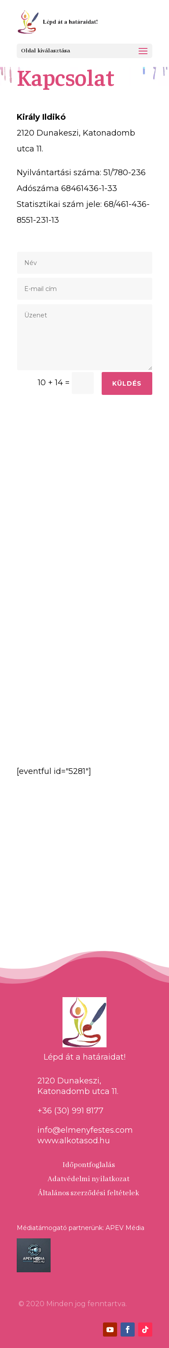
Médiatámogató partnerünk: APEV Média (80, 1228)
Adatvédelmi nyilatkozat (88, 1179)
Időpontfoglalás (88, 1165)
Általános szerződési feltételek (88, 1193)
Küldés (127, 383)
